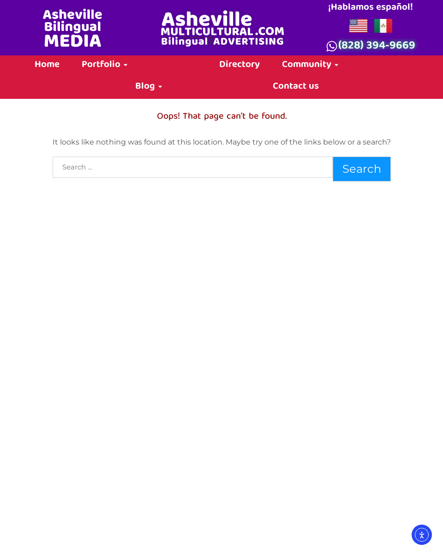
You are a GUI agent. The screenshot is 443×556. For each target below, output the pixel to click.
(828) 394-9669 (376, 47)
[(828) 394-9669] (332, 46)
